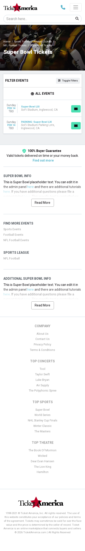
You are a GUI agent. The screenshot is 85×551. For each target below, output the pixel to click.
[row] (42, 108)
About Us (42, 333)
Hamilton (43, 472)
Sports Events (12, 229)
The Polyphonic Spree (42, 390)
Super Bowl (42, 409)
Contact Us (42, 339)
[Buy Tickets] (76, 108)
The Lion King (42, 466)
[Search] (38, 19)
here (30, 187)
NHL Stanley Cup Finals (42, 420)
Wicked (42, 455)
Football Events (13, 234)
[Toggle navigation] (76, 7)
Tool (42, 369)
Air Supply (42, 385)
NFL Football (11, 258)
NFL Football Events (16, 240)
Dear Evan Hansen (42, 461)
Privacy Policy (42, 344)
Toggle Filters (68, 80)
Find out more (43, 160)
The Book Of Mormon (42, 450)
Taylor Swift (42, 374)
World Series (42, 415)
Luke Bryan (42, 379)
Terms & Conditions (42, 350)
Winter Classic (42, 426)
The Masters (42, 431)
